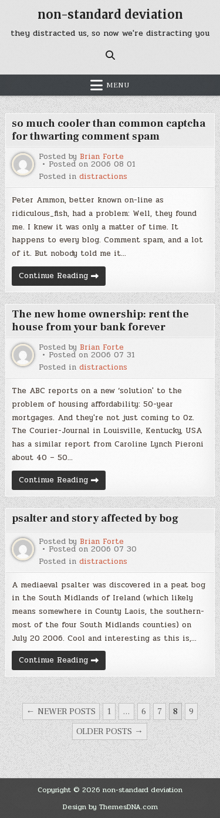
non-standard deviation (110, 14)
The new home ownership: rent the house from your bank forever (100, 320)
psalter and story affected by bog (95, 518)
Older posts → (109, 731)
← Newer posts (61, 711)
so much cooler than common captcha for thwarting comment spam (108, 130)
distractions (103, 177)
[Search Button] (110, 55)
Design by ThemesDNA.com (110, 807)
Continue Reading (62, 277)
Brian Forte (102, 157)
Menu (118, 85)
